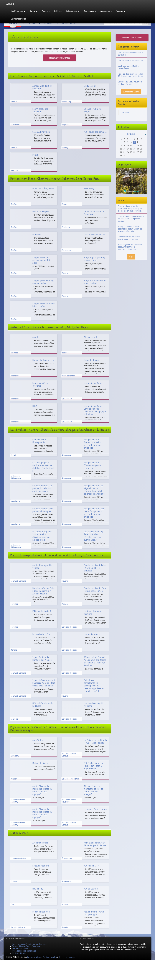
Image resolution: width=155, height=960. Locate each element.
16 (124, 149)
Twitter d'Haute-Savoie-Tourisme (26, 946)
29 (121, 155)
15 (121, 149)
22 (121, 152)
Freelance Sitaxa (34, 957)
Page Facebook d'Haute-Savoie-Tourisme (29, 944)
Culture (46, 11)
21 (141, 149)
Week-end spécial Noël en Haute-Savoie (129, 67)
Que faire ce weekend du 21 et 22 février (130, 53)
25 (131, 152)
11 (131, 145)
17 (128, 149)
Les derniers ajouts (20, 948)
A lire (131, 257)
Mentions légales (50, 957)
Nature (33, 11)
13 (138, 145)
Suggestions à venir (131, 92)
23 (124, 152)
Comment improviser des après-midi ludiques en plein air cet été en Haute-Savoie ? (130, 208)
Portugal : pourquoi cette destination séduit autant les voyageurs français (130, 228)
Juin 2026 (131, 134)
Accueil (10, 3)
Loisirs (58, 11)
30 (124, 155)
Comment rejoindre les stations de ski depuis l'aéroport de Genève (131, 218)
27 (138, 152)
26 (134, 152)
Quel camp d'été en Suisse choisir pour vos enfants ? (129, 238)
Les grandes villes (19, 19)
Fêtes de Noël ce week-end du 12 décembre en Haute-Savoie (130, 75)
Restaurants (90, 11)
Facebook (126, 112)
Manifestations (18, 11)
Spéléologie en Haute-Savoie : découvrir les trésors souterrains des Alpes (130, 246)
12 (134, 145)
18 (131, 149)
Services (120, 11)
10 (128, 145)
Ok (145, 22)
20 (138, 149)
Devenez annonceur (67, 957)
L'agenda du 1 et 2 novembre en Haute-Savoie (130, 83)
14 (141, 145)
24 (128, 152)
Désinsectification (19, 953)
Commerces (106, 11)
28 (141, 152)
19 (134, 149)
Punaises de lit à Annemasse (24, 951)
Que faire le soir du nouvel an (130, 60)
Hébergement (72, 11)
